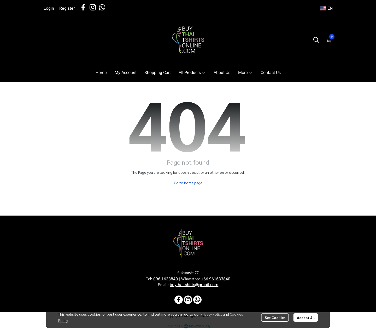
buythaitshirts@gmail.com (194, 285)
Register (67, 8)
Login (49, 8)
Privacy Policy (211, 314)
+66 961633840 (215, 279)
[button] (326, 8)
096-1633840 (165, 279)
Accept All (306, 317)
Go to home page (188, 182)
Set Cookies (275, 317)
